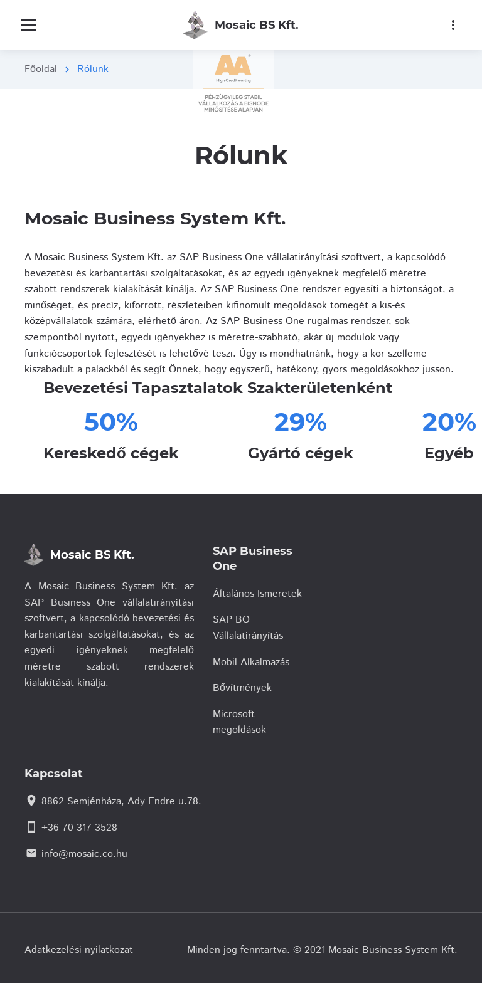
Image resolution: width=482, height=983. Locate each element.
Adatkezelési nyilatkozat (78, 950)
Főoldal (40, 69)
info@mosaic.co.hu (84, 854)
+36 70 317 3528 (79, 828)
